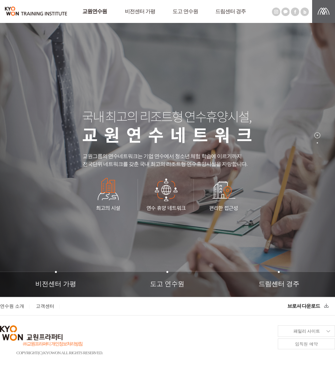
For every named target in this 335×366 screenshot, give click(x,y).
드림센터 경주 (230, 11)
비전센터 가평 (140, 11)
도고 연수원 (185, 11)
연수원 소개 (12, 306)
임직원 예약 (306, 344)
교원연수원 (94, 11)
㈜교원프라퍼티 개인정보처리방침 (52, 343)
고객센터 (45, 306)
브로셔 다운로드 (308, 306)
